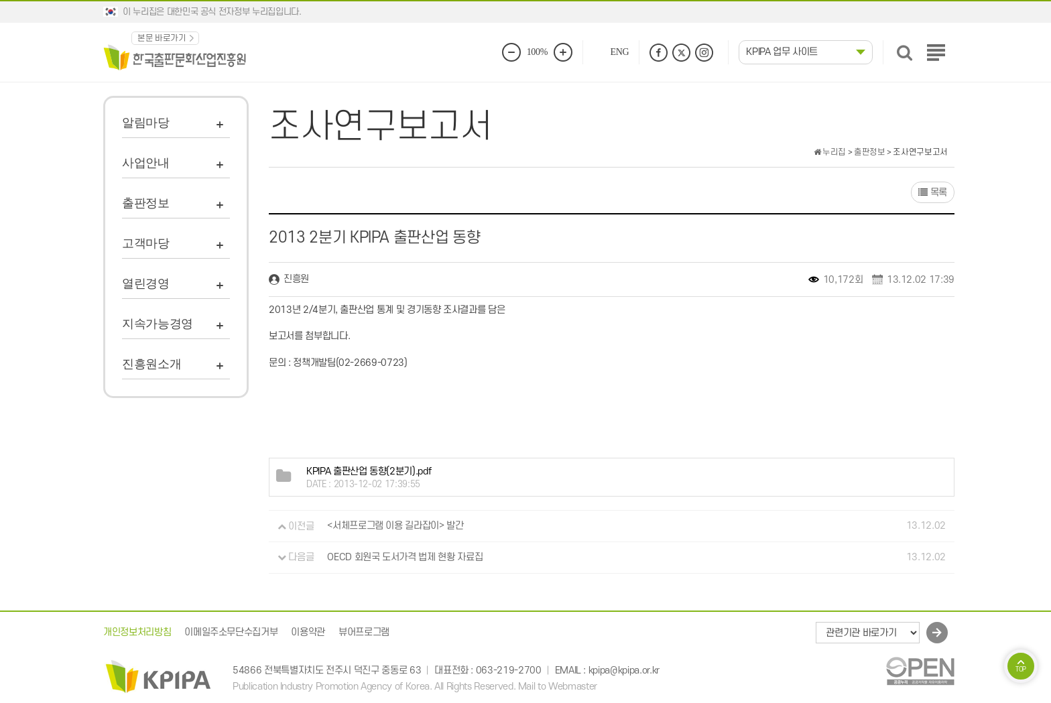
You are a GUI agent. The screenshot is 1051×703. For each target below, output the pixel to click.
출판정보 (146, 203)
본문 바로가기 (161, 38)
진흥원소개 (151, 364)
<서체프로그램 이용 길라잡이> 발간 (395, 526)
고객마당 (146, 243)
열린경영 (146, 283)
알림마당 (146, 122)
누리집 (830, 152)
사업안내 (146, 163)
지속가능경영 (157, 323)
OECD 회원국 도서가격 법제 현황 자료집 (405, 557)
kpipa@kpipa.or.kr (624, 670)
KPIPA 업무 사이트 (782, 52)
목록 (932, 192)
